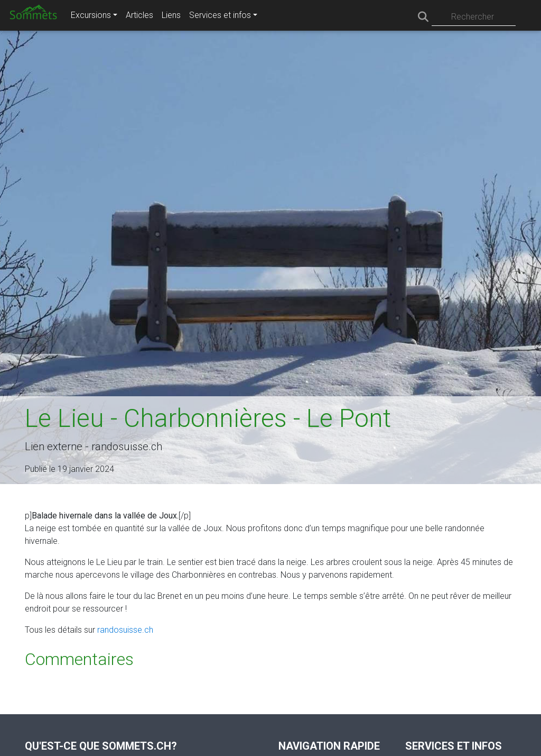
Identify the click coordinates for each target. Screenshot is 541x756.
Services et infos (220, 15)
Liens (171, 15)
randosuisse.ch (125, 630)
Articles (139, 15)
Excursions (91, 15)
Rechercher (472, 17)
